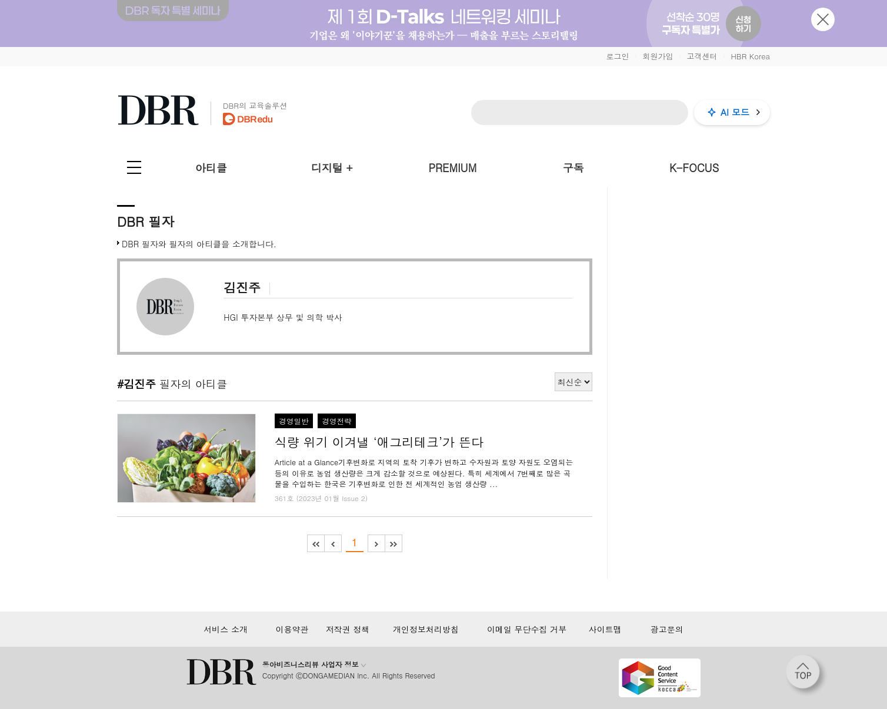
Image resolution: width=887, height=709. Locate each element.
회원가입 (657, 56)
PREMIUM (453, 167)
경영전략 (336, 421)
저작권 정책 (348, 629)
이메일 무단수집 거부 (526, 629)
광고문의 (667, 629)
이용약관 (291, 629)
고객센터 (701, 56)
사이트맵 (605, 629)
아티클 (211, 167)
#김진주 (136, 383)
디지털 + (332, 167)
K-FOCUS (694, 167)
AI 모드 (735, 112)
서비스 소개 (226, 629)
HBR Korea (750, 56)
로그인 (617, 56)
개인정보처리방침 (426, 629)
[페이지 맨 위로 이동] (806, 675)
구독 (573, 167)
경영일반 (293, 421)
